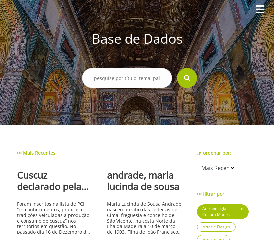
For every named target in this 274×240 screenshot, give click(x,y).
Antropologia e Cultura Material (222, 211)
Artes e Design (216, 227)
